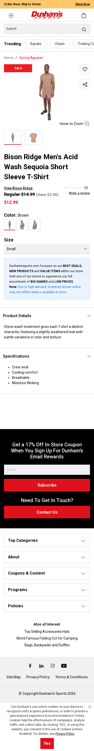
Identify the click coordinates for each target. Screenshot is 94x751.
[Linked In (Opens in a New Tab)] (42, 666)
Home (9, 58)
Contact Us (47, 512)
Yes (47, 743)
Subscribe (47, 485)
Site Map (14, 677)
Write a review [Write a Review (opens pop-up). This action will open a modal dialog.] (79, 193)
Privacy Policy (38, 677)
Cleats (60, 44)
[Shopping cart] (84, 15)
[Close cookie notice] (89, 707)
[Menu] (11, 15)
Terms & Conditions (71, 677)
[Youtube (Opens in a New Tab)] (64, 666)
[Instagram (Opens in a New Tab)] (53, 666)
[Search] (47, 29)
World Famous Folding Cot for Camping (47, 638)
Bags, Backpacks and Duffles (47, 645)
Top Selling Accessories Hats (47, 632)
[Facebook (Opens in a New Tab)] (30, 666)
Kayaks (36, 44)
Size (8, 239)
